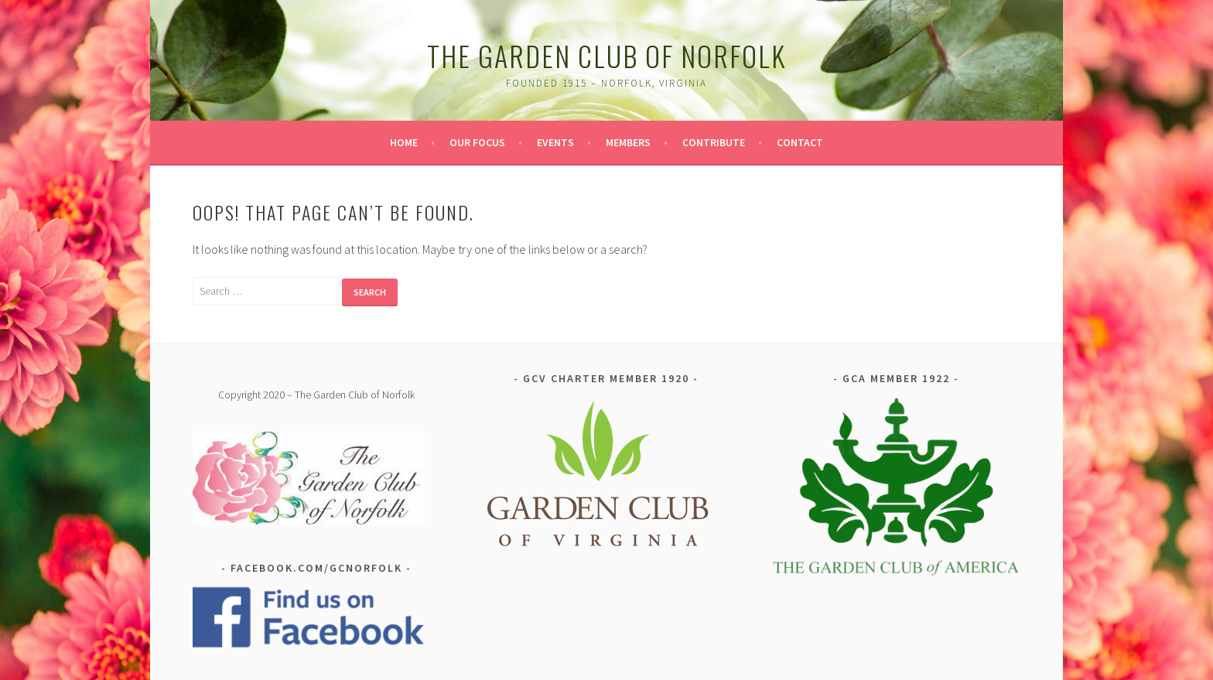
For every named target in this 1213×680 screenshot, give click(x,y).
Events (555, 142)
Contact (800, 142)
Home (404, 142)
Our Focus (477, 142)
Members (628, 142)
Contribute (713, 142)
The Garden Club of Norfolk (606, 55)
